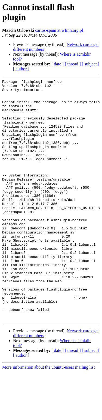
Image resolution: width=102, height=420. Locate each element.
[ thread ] (73, 64)
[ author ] (21, 69)
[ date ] (57, 64)
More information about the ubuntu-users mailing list (48, 415)
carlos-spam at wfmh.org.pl (59, 30)
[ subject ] (90, 64)
